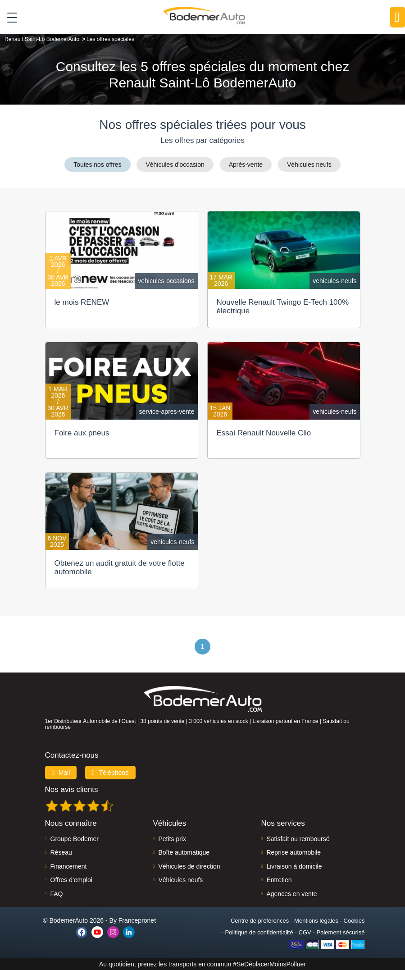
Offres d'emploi (71, 879)
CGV (305, 932)
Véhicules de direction (189, 866)
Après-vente (246, 164)
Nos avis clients (71, 789)
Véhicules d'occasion (175, 164)
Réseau (61, 852)
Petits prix (172, 838)
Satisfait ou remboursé (297, 838)
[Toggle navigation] (9, 17)
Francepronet (137, 920)
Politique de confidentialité (259, 932)
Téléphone (110, 772)
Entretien (278, 879)
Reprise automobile (293, 852)
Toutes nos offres (97, 164)
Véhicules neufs (309, 164)
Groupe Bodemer (74, 838)
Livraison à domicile (294, 866)
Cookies (354, 920)
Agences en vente (291, 893)
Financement (68, 866)
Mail (61, 772)
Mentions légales (316, 920)
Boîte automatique (183, 852)
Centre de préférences (260, 920)
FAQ (56, 893)
